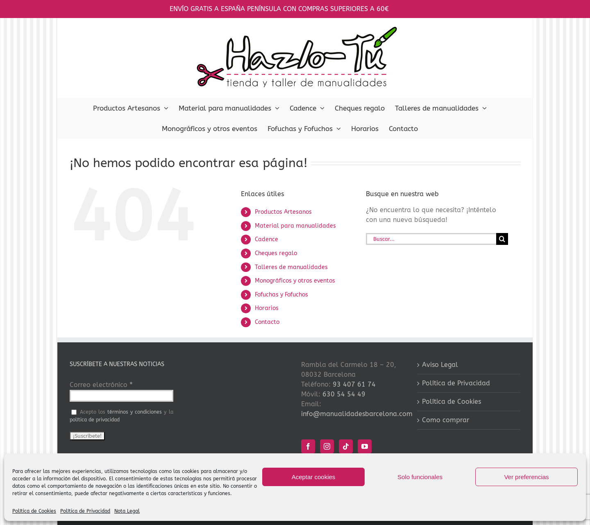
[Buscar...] (431, 239)
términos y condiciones (134, 412)
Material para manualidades (295, 225)
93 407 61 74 (354, 384)
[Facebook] (308, 446)
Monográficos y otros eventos (295, 280)
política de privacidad (95, 420)
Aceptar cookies (314, 476)
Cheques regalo (276, 253)
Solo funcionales (419, 476)
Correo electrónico (101, 385)
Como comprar (445, 420)
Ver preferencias (526, 476)
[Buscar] (502, 239)
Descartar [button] (406, 9)
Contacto (267, 322)
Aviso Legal (440, 365)
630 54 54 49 (343, 394)
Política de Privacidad (85, 511)
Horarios (267, 308)
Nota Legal (127, 511)
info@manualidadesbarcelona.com (357, 414)
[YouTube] (365, 446)
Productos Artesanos (283, 211)
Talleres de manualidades (291, 267)
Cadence (266, 239)
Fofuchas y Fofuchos (281, 294)
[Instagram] (327, 446)
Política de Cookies (34, 511)
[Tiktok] (346, 446)
